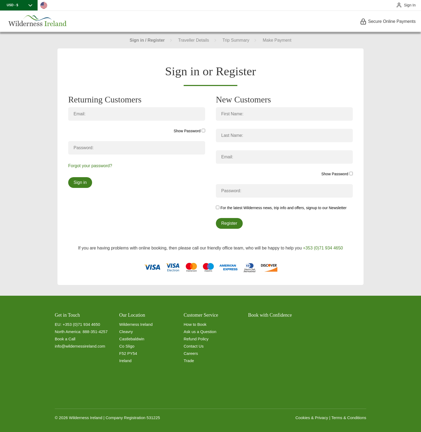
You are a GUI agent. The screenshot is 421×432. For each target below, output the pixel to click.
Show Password (189, 131)
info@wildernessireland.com (80, 346)
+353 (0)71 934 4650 (323, 248)
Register (229, 223)
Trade (189, 360)
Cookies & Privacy (311, 417)
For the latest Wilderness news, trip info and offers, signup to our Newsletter (281, 208)
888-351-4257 (94, 331)
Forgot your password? (90, 165)
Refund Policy (196, 339)
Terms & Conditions (348, 417)
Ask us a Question (200, 331)
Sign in (80, 182)
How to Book (195, 324)
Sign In (410, 5)
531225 (153, 417)
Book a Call (65, 339)
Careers (191, 353)
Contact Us (194, 346)
